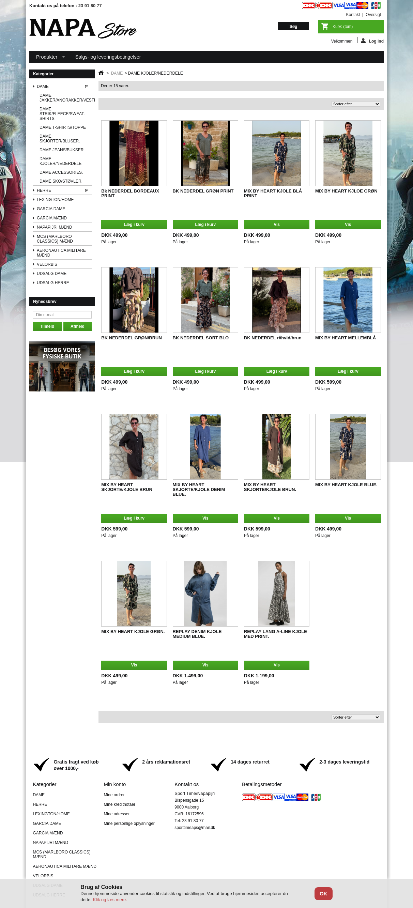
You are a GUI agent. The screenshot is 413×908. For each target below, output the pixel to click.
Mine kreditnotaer (119, 804)
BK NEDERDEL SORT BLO (201, 337)
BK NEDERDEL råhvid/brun (273, 337)
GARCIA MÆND (52, 218)
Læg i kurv (134, 224)
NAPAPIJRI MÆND (54, 227)
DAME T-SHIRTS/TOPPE (63, 127)
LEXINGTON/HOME (55, 199)
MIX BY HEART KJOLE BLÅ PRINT (273, 193)
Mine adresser (116, 814)
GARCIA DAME (51, 208)
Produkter (47, 58)
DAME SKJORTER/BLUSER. (60, 138)
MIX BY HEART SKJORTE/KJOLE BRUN (126, 487)
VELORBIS (47, 264)
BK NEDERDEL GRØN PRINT (203, 191)
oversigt (373, 14)
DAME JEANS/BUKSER (61, 150)
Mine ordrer (114, 794)
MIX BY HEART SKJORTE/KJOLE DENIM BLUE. (199, 489)
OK (323, 893)
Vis (277, 224)
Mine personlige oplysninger (129, 823)
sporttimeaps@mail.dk (194, 827)
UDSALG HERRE (53, 282)
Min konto (115, 784)
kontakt (353, 14)
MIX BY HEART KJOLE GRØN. (133, 631)
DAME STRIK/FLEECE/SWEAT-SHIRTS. (62, 114)
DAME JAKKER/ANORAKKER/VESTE (66, 98)
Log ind (372, 40)
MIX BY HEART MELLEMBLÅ (345, 337)
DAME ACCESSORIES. (61, 172)
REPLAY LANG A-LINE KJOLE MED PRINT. (275, 634)
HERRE (44, 190)
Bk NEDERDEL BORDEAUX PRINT (130, 193)
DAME (43, 86)
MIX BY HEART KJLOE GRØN (346, 191)
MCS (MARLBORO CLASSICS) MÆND (55, 239)
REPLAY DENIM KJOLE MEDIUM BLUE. (197, 634)
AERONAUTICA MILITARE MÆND (61, 253)
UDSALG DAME (51, 273)
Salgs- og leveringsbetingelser (108, 57)
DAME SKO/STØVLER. (61, 181)
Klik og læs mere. (110, 899)
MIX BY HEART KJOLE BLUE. (346, 484)
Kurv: (343, 26)
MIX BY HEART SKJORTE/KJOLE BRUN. (270, 487)
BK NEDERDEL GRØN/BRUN (131, 337)
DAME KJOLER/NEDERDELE (60, 161)
